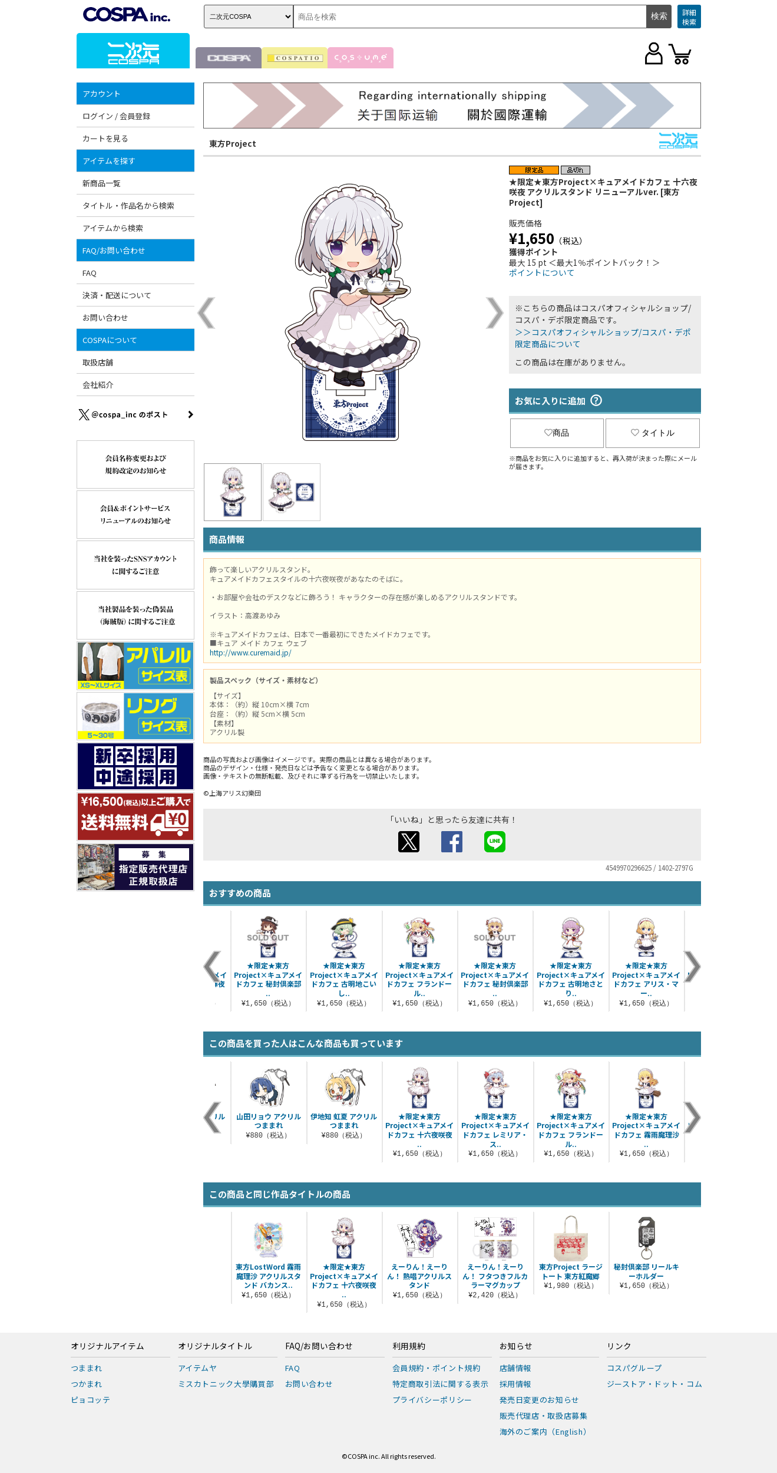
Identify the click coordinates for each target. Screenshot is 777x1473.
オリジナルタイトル (215, 1346)
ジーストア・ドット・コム (655, 1383)
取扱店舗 (97, 362)
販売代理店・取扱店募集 (544, 1415)
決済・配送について (116, 295)
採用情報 (516, 1383)
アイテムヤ (197, 1367)
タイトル (652, 432)
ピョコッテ (91, 1399)
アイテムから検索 (112, 227)
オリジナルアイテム (107, 1346)
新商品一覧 (101, 183)
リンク (619, 1346)
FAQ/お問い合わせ (114, 250)
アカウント (101, 93)
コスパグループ (635, 1367)
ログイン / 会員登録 (116, 115)
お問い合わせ (105, 317)
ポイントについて (542, 272)
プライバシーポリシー (432, 1399)
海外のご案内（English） (545, 1431)
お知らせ (516, 1346)
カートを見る (105, 138)
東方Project (232, 143)
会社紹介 (97, 384)
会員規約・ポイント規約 (436, 1367)
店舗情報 (516, 1367)
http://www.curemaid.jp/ (251, 652)
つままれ (87, 1367)
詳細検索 (689, 17)
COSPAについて (109, 339)
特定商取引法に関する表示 (440, 1383)
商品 (556, 432)
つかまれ (87, 1383)
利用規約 (408, 1346)
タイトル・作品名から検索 (128, 205)
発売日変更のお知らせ (540, 1399)
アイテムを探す (108, 160)
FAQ (89, 272)
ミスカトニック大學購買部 (226, 1383)
